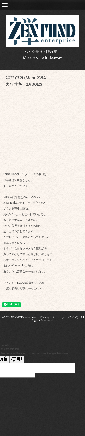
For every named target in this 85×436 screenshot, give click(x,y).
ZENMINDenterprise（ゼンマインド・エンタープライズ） (45, 317)
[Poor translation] (16, 359)
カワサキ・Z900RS (24, 84)
